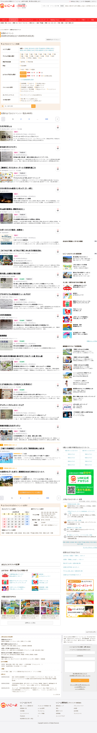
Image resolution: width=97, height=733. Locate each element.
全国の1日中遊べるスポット (71, 567)
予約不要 (30, 62)
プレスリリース (77, 713)
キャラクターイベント (27, 91)
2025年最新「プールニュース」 (33, 664)
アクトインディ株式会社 (75, 702)
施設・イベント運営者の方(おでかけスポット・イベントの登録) (25, 671)
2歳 (31, 54)
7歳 (55, 54)
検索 (33, 106)
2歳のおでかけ (71, 454)
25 (27, 524)
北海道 (9, 23)
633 (46, 119)
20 (8, 524)
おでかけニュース (70, 20)
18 (27, 521)
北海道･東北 (29, 48)
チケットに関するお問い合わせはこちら (80, 684)
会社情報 (76, 711)
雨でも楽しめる (5, 654)
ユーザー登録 (4, 671)
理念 (57, 708)
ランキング (42, 20)
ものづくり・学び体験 (27, 89)
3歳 (36, 54)
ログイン (94, 1)
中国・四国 (60, 23)
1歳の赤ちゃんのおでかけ (88, 450)
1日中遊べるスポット (92, 6)
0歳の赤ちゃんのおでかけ (71, 450)
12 (4, 521)
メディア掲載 (41, 713)
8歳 (22, 56)
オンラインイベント (27, 20)
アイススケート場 (17, 659)
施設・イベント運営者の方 (26, 705)
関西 (46, 23)
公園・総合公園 (36, 650)
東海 (31, 23)
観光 (30, 641)
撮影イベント (40, 85)
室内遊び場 (13, 654)
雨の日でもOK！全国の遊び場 (71, 563)
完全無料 (23, 65)
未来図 (75, 708)
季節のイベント (39, 87)
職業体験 (30, 645)
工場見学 (3, 645)
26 (4, 526)
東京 (17, 23)
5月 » (27, 512)
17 (23, 521)
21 (12, 524)
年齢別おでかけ (54, 20)
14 (12, 521)
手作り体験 (9, 645)
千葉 (23, 23)
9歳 (27, 56)
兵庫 (55, 23)
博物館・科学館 (25, 654)
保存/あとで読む (74, 1)
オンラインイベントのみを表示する (31, 95)
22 (15, 524)
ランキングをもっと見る (90, 547)
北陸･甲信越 (41, 48)
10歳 (31, 56)
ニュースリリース (24, 713)
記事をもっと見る (30, 623)
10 (23, 519)
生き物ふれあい (41, 83)
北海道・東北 (3, 23)
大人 (40, 58)
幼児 (53, 56)
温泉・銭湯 (4, 659)
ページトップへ (91, 632)
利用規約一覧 (23, 708)
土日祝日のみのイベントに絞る (30, 492)
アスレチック (27, 650)
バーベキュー (13, 641)
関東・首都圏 (5, 533)
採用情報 (58, 713)
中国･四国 (39, 50)
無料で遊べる (13, 650)
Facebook (22, 716)
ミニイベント (52, 89)
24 (23, 524)
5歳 (45, 54)
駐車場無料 (20, 650)
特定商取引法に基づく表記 (26, 718)
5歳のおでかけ (88, 457)
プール (26, 641)
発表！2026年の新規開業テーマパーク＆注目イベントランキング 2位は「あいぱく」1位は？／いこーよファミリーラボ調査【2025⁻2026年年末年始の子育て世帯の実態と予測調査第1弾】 (34, 678)
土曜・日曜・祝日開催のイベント (49, 525)
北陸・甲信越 (40, 23)
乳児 (47, 56)
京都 (52, 23)
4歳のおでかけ (71, 457)
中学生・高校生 (32, 58)
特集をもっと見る (92, 341)
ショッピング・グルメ (27, 85)
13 (8, 521)
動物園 (7, 641)
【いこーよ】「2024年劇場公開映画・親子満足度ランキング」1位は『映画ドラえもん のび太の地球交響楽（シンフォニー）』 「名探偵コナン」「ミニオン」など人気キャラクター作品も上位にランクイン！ (34, 689)
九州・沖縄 (68, 23)
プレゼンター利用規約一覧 (44, 705)
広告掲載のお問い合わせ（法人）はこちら (80, 675)
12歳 (42, 56)
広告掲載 (22, 711)
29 (15, 526)
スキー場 (10, 659)
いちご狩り (31, 659)
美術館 (31, 654)
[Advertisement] (30, 377)
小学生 (23, 58)
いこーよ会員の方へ (80, 689)
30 (19, 526)
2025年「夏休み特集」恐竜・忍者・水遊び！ (12, 664)
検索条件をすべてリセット (53, 39)
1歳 (27, 54)
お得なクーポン (5, 650)
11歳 (37, 56)
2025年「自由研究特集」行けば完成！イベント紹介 (14, 666)
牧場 (22, 641)
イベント (13, 20)
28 (12, 526)
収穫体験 (24, 645)
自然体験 (23, 83)
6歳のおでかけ (71, 461)
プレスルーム (41, 711)
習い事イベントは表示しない (29, 99)
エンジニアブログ (60, 716)
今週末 (33, 69)
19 (4, 524)
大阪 (49, 23)
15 (15, 521)
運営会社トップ (60, 705)
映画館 (18, 654)
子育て (83, 20)
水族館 (35, 654)
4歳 (41, 54)
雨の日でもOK (73, 6)
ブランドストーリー (79, 705)
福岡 (72, 23)
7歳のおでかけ (88, 461)
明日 (27, 69)
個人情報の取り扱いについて (80, 673)
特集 (92, 20)
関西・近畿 (14, 533)
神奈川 (20, 23)
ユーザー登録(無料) (85, 1)
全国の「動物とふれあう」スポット (73, 559)
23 (19, 524)
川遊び (42, 650)
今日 (22, 69)
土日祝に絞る (48, 76)
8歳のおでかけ (71, 464)
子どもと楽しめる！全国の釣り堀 (72, 571)
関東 (14, 23)
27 (8, 526)
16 (19, 521)
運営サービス (59, 711)
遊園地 (3, 641)
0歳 (22, 54)
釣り (19, 641)
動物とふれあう (81, 6)
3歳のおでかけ (88, 454)
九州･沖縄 (49, 50)
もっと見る (55, 694)
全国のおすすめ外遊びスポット (72, 575)
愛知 (33, 23)
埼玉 (26, 23)
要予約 (23, 62)
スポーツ (31, 83)
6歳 (50, 54)
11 (27, 519)
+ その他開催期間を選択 (27, 79)
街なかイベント (41, 89)
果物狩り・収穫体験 (40, 659)
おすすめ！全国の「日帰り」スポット (74, 555)
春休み (67, 6)
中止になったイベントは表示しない (31, 100)
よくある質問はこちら (80, 687)
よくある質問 (41, 708)
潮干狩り (25, 659)
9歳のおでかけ (88, 464)
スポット (4, 20)
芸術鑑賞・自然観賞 (27, 87)
